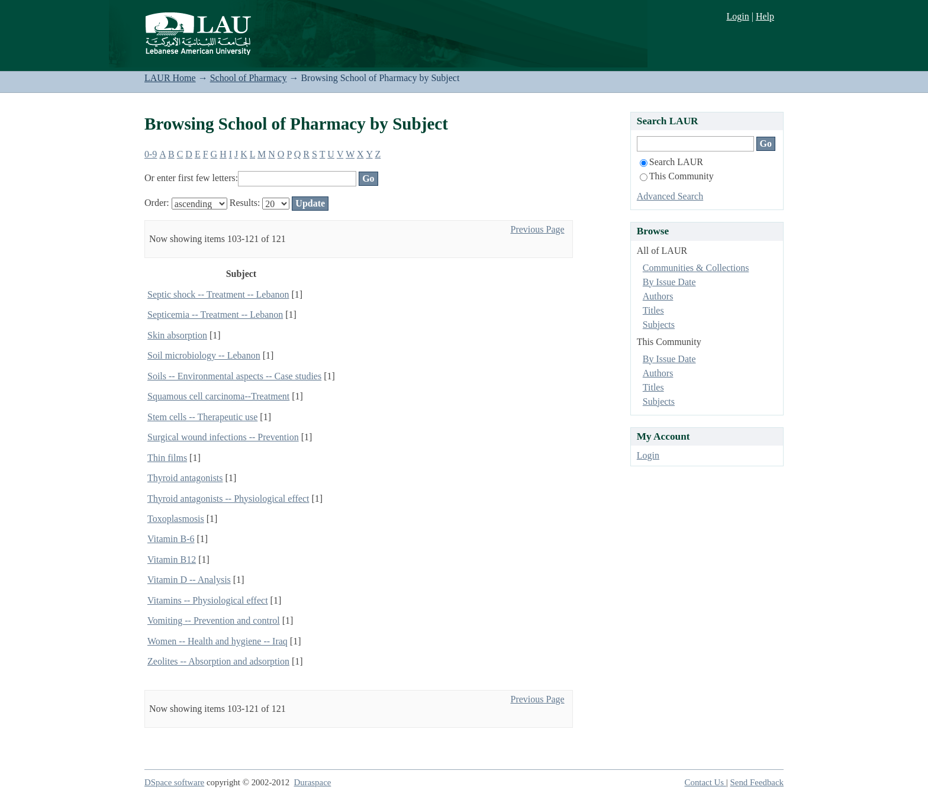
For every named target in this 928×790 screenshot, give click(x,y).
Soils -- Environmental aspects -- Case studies (234, 376)
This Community (677, 176)
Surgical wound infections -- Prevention (223, 437)
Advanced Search (670, 196)
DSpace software (174, 782)
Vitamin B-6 (170, 539)
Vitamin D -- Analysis (189, 580)
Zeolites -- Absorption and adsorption (218, 661)
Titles (653, 310)
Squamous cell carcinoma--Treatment (218, 396)
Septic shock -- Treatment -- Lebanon (218, 294)
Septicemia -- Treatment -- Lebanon (215, 314)
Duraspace (312, 782)
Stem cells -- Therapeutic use (202, 417)
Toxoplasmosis (175, 519)
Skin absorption (177, 335)
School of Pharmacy (248, 78)
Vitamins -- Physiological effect (207, 600)
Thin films (167, 458)
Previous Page (537, 229)
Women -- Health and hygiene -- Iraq (217, 641)
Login (737, 16)
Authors (658, 296)
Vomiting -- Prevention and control (213, 620)
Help (765, 16)
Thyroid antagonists (185, 478)
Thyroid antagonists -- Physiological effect (228, 499)
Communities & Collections (696, 268)
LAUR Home (170, 78)
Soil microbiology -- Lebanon (203, 355)
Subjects (659, 325)
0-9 (150, 154)
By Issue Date (669, 282)
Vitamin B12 (171, 559)
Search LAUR (671, 162)
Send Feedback (757, 782)
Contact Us (705, 782)
